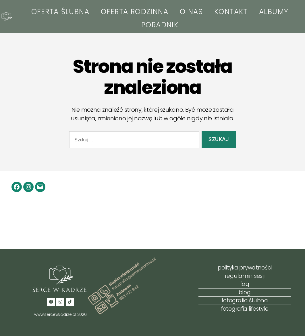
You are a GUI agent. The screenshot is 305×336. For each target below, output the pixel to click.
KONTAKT (231, 12)
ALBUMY (273, 12)
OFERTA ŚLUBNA (60, 12)
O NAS (191, 12)
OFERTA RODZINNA (134, 12)
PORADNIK (159, 25)
